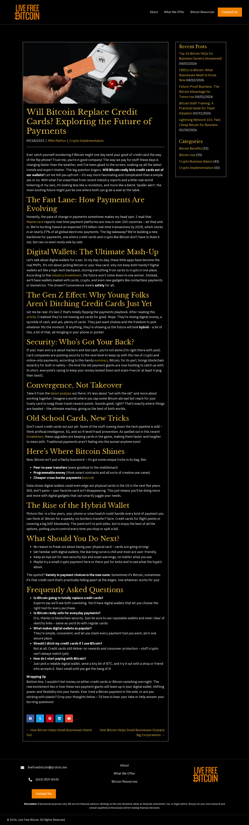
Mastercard (34, 222)
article (31, 317)
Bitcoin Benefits (190, 148)
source (88, 478)
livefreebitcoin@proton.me (47, 767)
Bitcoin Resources (124, 781)
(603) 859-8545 (47, 779)
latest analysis (61, 393)
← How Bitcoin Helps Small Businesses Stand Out (59, 732)
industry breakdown (66, 275)
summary (101, 360)
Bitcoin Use (187, 155)
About (124, 765)
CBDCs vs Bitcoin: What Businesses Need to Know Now (197, 75)
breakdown (34, 437)
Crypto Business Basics (196, 161)
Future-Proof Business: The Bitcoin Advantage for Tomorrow (199, 92)
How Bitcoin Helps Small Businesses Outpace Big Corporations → (132, 732)
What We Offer (124, 773)
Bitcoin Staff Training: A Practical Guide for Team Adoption (197, 108)
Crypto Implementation (86, 141)
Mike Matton (57, 141)
